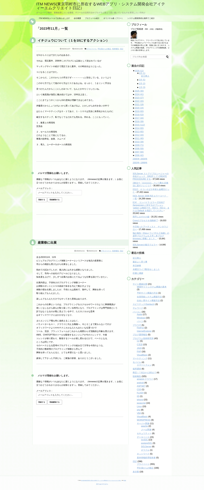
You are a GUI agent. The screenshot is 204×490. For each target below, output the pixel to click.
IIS (138, 396)
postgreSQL (146, 443)
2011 (139, 138)
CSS (139, 389)
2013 (139, 132)
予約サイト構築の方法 (147, 293)
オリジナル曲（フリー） (113, 18)
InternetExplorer (144, 331)
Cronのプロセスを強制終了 (145, 220)
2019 (139, 111)
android (140, 383)
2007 (139, 152)
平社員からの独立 (104, 49)
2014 (139, 128)
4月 (142, 73)
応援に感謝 (138, 273)
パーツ (140, 321)
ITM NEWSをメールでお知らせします (54, 18)
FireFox (140, 328)
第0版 (125, 480)
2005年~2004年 (140, 159)
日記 (121, 49)
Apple (139, 314)
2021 (139, 104)
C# (138, 341)
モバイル (137, 362)
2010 (139, 142)
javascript (141, 403)
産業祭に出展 (47, 242)
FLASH (140, 393)
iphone (140, 400)
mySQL (144, 440)
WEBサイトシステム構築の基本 (152, 287)
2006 (139, 155)
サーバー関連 (143, 423)
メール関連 (146, 430)
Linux (139, 406)
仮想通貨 (137, 369)
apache (144, 426)
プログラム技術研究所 (143, 338)
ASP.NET (141, 386)
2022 (139, 101)
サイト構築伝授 (140, 284)
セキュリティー (144, 433)
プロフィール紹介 (92, 18)
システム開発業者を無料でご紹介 (141, 18)
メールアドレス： (44, 188)
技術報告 (115, 49)
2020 (139, 108)
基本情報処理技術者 (146, 458)
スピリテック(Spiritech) (144, 304)
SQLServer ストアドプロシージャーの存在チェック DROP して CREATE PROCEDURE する (151, 176)
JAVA (139, 348)
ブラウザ (137, 325)
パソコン (137, 312)
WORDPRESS (144, 420)
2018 (139, 115)
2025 (139, 91)
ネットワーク (143, 454)
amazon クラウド (145, 379)
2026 (139, 71)
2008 (139, 148)
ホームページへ (102, 484)
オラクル (145, 450)
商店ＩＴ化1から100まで (144, 372)
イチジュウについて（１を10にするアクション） (73, 40)
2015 (140, 125)
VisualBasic (142, 355)
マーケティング (140, 358)
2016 (139, 121)
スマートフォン (144, 365)
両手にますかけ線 (141, 217)
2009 (139, 145)
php (138, 410)
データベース (143, 437)
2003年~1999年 (140, 163)
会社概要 (77, 18)
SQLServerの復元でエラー (145, 245)
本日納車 (137, 265)
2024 (139, 94)
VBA (139, 413)
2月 (142, 83)
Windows (141, 318)
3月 (142, 80)
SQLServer (146, 446)
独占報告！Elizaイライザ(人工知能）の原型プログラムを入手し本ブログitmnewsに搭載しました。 (151, 236)
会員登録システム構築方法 (149, 297)
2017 (139, 118)
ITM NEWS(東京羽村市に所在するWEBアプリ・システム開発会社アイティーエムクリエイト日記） (100, 6)
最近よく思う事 (140, 262)
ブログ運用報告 (140, 335)
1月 (142, 87)
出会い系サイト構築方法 (148, 300)
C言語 (140, 344)
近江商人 (145, 76)
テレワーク (138, 308)
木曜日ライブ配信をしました (146, 269)
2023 (139, 98)
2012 (139, 135)
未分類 (136, 472)
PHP (139, 351)
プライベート (92, 49)
